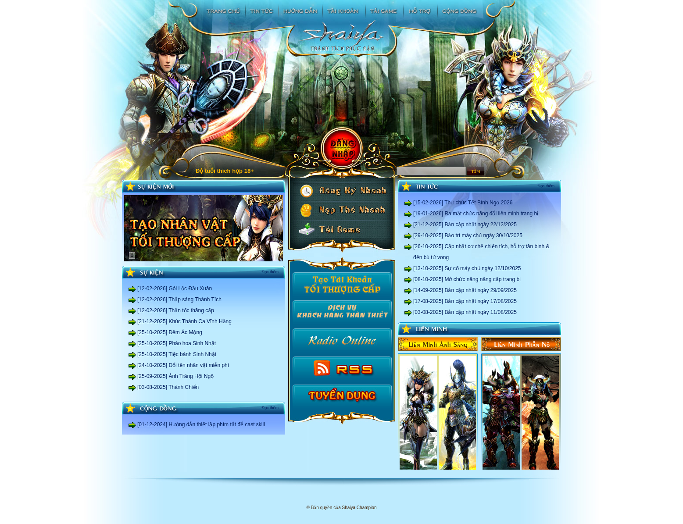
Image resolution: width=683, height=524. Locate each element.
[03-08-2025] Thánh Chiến (168, 387)
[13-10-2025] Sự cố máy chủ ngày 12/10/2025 (467, 268)
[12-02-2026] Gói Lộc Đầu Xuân (174, 288)
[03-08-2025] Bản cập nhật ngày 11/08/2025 (465, 312)
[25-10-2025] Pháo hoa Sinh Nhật (176, 343)
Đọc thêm (270, 272)
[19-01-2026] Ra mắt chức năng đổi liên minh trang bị (475, 213)
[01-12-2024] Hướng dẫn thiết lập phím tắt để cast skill (201, 424)
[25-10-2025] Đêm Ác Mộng (169, 332)
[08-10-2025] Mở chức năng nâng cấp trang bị (467, 279)
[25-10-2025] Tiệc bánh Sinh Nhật (176, 354)
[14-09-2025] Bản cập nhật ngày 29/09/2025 (465, 290)
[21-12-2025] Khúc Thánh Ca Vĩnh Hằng (184, 321)
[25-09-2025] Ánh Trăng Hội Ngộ (175, 376)
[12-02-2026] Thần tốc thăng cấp (175, 310)
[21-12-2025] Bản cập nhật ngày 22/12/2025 (465, 224)
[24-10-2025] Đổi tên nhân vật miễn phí (183, 365)
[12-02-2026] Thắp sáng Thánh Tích (179, 299)
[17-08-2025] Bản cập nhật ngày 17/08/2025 (465, 301)
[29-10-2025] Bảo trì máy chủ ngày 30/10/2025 (467, 235)
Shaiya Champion (359, 507)
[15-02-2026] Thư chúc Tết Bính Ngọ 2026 (462, 203)
